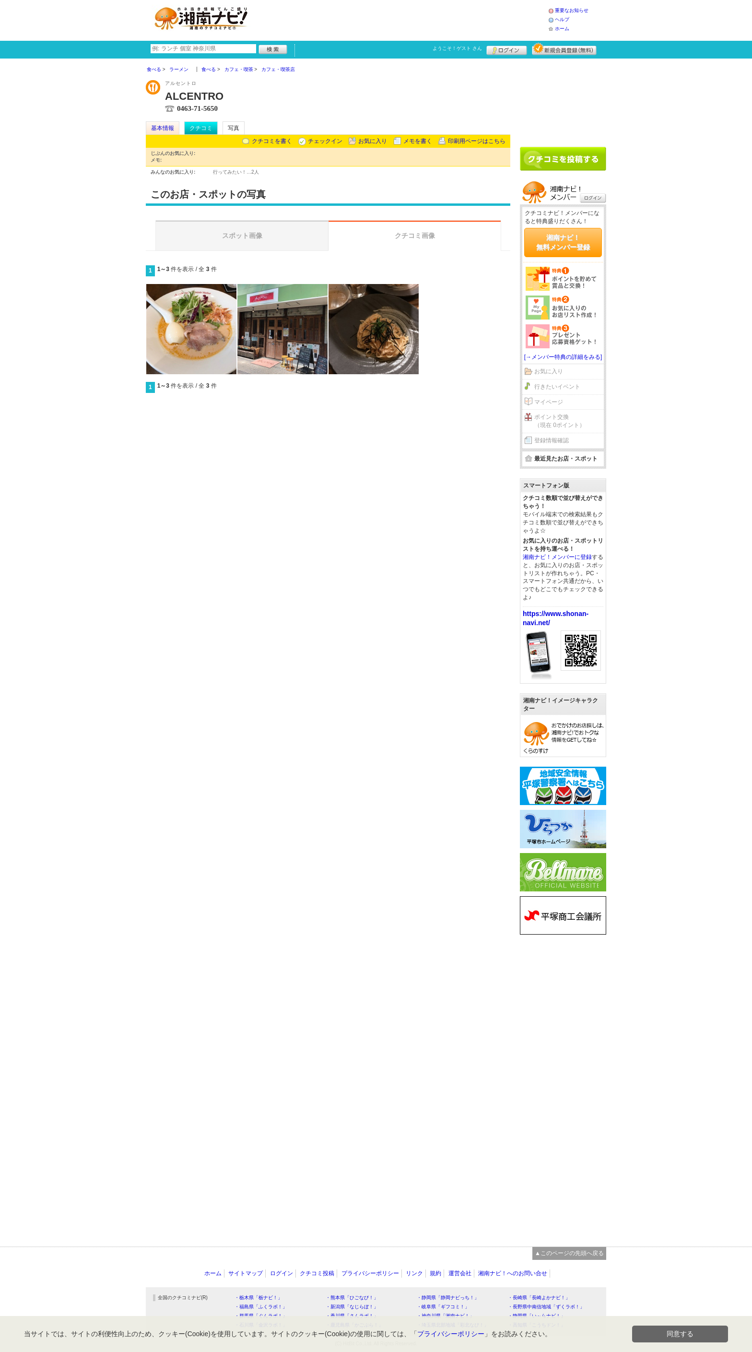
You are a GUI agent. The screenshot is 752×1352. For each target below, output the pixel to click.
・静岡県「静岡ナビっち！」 (448, 1297)
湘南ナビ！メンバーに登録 (557, 557)
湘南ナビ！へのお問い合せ (512, 1273)
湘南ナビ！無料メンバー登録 (563, 242)
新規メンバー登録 (564, 49)
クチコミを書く (272, 141)
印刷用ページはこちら (476, 141)
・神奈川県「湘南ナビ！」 (445, 1315)
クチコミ (200, 128)
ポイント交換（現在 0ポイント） (559, 421)
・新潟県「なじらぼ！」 (352, 1306)
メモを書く (417, 141)
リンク (414, 1273)
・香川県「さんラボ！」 (352, 1315)
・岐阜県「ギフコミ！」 (443, 1306)
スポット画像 (242, 235)
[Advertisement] (402, 19)
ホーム (562, 28)
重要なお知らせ (571, 10)
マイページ (548, 402)
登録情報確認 (551, 440)
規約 (435, 1273)
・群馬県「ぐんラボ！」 (261, 1315)
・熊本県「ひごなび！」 (352, 1297)
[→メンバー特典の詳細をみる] (563, 357)
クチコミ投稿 (317, 1273)
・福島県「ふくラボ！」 (261, 1306)
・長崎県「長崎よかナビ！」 (539, 1297)
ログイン (506, 49)
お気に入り (372, 141)
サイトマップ (245, 1273)
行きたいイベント (557, 386)
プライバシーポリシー (370, 1273)
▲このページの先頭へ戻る (569, 1253)
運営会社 (459, 1273)
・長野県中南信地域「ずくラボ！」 (546, 1306)
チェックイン (325, 141)
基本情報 (162, 128)
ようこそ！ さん (457, 48)
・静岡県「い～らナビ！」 (536, 1315)
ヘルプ (562, 19)
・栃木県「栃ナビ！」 (258, 1297)
